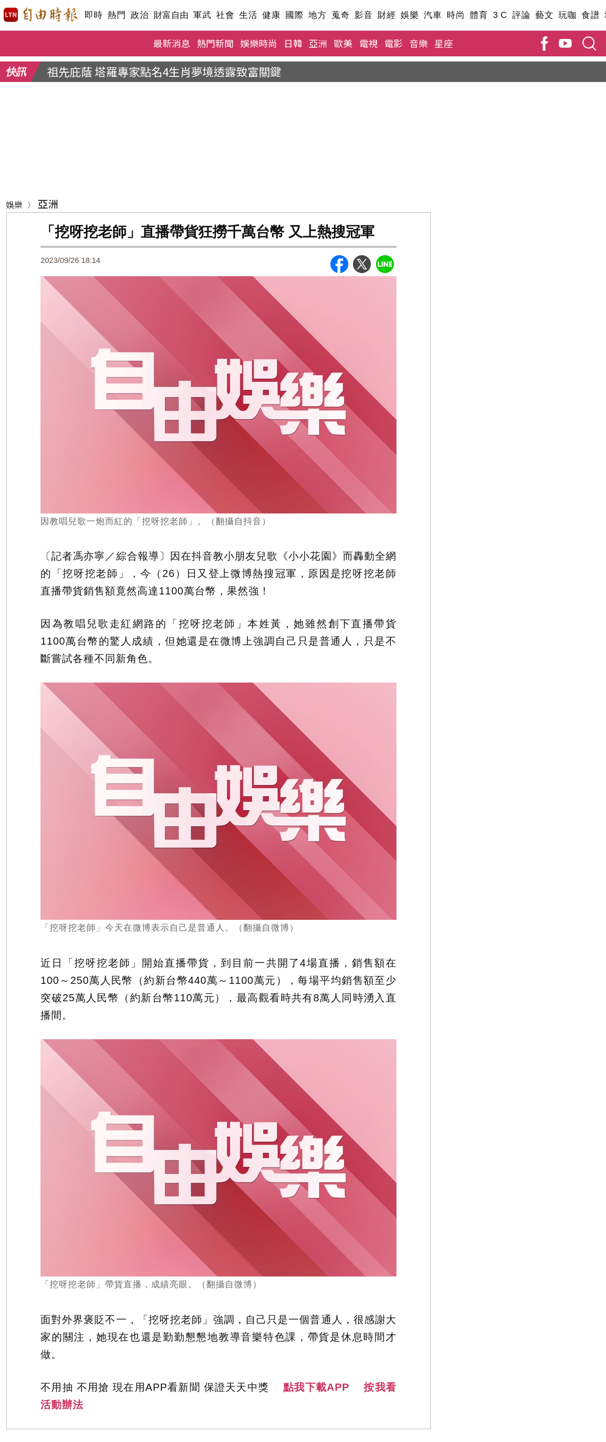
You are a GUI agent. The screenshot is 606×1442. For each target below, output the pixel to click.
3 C (500, 15)
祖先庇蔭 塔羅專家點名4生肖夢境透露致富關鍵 (164, 71)
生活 (248, 15)
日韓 (293, 43)
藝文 (544, 15)
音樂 (418, 43)
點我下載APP (316, 1387)
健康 (271, 15)
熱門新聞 (215, 43)
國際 (294, 15)
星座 (443, 43)
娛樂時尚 (258, 43)
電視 (368, 43)
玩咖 (567, 15)
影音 (363, 15)
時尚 (456, 15)
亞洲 (318, 43)
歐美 (343, 43)
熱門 (117, 15)
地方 (317, 15)
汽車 (433, 15)
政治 (140, 15)
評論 (521, 15)
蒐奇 (340, 15)
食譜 (590, 15)
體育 (479, 15)
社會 (225, 15)
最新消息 (171, 43)
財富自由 (171, 15)
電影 (393, 43)
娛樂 (410, 15)
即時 (93, 15)
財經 (386, 15)
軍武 (202, 15)
